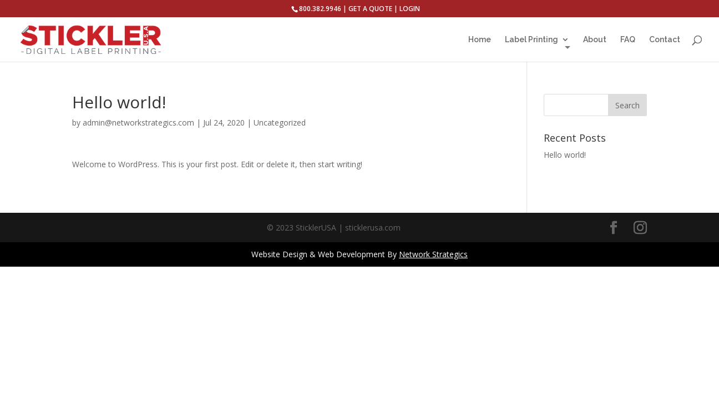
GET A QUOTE (370, 8)
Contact (664, 40)
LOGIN (409, 8)
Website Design (279, 254)
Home (479, 40)
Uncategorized (280, 122)
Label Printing (531, 40)
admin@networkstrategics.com (138, 122)
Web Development (351, 254)
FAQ (627, 40)
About (594, 40)
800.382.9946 (320, 8)
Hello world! (565, 154)
